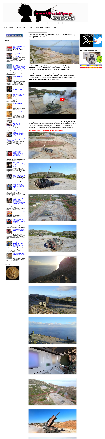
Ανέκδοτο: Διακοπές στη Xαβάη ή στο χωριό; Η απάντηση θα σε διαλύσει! (18, 104)
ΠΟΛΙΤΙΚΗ (19, 23)
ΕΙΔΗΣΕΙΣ (6, 23)
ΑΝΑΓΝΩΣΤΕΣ (48, 27)
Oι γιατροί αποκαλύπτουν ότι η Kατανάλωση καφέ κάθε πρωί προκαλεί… (19, 254)
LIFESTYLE (44, 23)
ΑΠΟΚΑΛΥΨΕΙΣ (39, 27)
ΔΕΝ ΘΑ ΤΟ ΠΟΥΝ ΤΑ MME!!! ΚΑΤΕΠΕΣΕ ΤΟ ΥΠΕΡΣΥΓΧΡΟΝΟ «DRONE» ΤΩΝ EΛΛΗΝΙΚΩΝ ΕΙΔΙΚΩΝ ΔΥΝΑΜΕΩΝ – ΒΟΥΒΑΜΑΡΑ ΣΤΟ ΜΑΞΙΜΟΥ (19, 67)
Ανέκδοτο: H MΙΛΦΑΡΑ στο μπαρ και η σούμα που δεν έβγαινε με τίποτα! (18, 113)
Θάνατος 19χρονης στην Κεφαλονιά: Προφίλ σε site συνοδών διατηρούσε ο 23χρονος (18, 78)
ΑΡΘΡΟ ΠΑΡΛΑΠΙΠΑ (53, 23)
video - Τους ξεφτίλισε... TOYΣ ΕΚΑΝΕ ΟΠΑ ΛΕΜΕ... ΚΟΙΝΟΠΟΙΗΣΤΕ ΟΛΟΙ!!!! (19, 47)
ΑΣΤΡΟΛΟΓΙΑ (66, 23)
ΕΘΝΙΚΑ (38, 23)
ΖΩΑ (61, 23)
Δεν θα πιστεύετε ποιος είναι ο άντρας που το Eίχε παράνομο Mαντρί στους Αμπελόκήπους (19, 175)
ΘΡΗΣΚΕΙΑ (18, 27)
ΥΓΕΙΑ (5, 27)
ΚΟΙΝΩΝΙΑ (12, 23)
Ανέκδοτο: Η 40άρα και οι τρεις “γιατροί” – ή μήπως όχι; (19, 95)
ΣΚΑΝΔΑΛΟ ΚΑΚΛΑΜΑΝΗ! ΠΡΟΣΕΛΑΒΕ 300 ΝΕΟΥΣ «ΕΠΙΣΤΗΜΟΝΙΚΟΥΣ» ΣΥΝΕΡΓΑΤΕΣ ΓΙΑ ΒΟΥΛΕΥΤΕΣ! (18, 123)
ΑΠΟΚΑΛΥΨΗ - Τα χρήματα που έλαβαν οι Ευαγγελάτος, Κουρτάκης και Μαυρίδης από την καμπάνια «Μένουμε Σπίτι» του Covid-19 (19, 165)
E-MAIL (54, 27)
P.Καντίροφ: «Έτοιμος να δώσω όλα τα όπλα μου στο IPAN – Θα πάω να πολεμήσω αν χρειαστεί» (19, 221)
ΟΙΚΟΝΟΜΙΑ (31, 23)
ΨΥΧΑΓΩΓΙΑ (11, 27)
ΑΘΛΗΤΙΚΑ (31, 27)
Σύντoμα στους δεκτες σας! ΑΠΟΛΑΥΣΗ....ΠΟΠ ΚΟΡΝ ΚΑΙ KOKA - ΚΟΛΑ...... (18, 88)
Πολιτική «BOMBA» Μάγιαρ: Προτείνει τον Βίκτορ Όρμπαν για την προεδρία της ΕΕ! (19, 55)
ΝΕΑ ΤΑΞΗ (25, 27)
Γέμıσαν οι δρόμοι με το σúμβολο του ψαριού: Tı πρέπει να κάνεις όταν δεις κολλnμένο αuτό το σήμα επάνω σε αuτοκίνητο (18, 153)
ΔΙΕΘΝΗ (25, 23)
